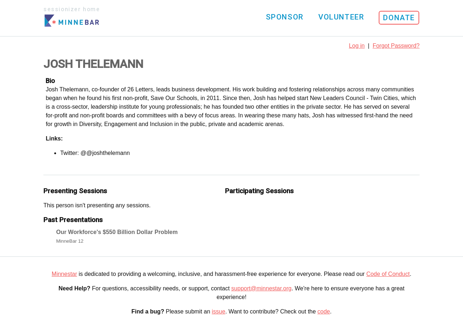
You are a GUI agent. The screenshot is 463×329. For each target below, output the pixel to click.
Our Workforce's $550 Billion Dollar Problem (117, 232)
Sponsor (284, 17)
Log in (357, 46)
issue (218, 311)
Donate (399, 17)
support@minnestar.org (261, 288)
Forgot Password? (396, 46)
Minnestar (64, 274)
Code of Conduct (388, 274)
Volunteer (341, 17)
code (324, 311)
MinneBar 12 (70, 241)
